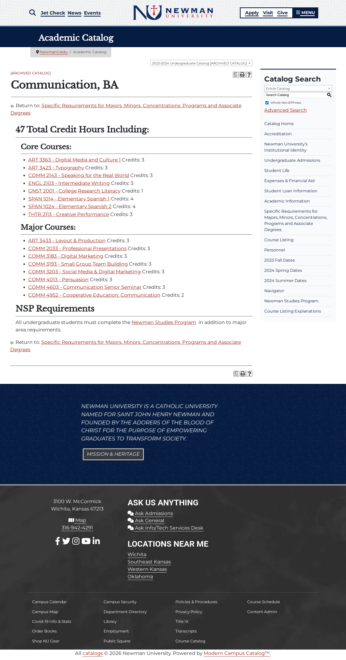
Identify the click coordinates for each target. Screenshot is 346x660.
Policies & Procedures (196, 604)
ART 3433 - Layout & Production (67, 244)
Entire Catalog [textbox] (278, 91)
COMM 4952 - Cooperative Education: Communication (94, 298)
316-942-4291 (77, 531)
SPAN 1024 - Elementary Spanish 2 (70, 209)
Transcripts (186, 634)
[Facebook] (57, 544)
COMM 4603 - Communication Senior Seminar (85, 290)
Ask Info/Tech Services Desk (165, 531)
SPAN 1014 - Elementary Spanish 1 (68, 202)
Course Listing (279, 242)
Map (77, 523)
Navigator (274, 293)
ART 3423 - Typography (56, 171)
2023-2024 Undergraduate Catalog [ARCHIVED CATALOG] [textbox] (199, 66)
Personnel (274, 253)
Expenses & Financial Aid (289, 183)
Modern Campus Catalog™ (237, 656)
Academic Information (287, 204)
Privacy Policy (188, 614)
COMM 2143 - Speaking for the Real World (78, 178)
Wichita (137, 557)
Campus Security (120, 604)
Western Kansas (147, 572)
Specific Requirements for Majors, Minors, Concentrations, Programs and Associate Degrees (295, 223)
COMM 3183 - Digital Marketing (65, 259)
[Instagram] (75, 544)
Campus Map (45, 614)
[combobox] (201, 66)
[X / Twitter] (66, 544)
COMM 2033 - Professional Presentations (77, 251)
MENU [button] (305, 14)
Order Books (44, 634)
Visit (267, 14)
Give (281, 14)
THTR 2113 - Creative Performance (68, 217)
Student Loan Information (290, 194)
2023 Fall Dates (279, 263)
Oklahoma (140, 579)
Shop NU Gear (45, 644)
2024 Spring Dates (283, 273)
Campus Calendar (49, 604)
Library (110, 624)
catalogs (92, 656)
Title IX (181, 624)
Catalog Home (279, 126)
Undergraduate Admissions (292, 163)
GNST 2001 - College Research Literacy (74, 194)
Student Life (276, 173)
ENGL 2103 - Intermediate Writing (69, 186)
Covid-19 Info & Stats (51, 624)
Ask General (146, 523)
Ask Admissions (150, 516)
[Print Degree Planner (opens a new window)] (236, 77)
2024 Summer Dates (285, 283)
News (75, 13)
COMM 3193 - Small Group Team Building (78, 267)
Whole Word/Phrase (286, 105)
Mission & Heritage (113, 457)
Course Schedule (263, 604)
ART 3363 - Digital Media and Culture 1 (74, 163)
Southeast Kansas (149, 565)
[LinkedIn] (96, 544)
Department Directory (125, 614)
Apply (251, 14)
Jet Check (53, 13)
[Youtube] (86, 544)
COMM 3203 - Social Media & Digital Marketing (84, 275)
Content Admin (262, 614)
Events (93, 13)
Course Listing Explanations (292, 314)
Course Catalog (190, 644)
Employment (116, 634)
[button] (32, 13)
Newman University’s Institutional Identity (286, 150)
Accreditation (278, 136)
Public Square (117, 644)
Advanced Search (285, 113)
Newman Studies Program (164, 325)
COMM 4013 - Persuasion (58, 283)
